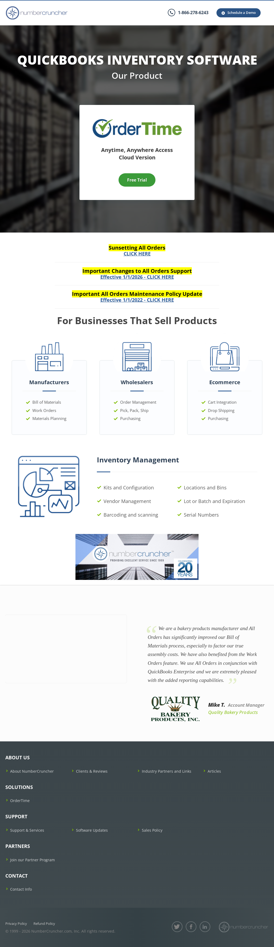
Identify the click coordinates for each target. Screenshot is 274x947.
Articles (214, 771)
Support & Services (27, 830)
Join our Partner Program (32, 859)
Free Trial (137, 180)
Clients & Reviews (92, 771)
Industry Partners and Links (166, 771)
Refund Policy (44, 923)
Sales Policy (152, 830)
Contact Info (21, 889)
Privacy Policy (16, 923)
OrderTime (20, 800)
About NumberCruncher (32, 771)
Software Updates (92, 830)
